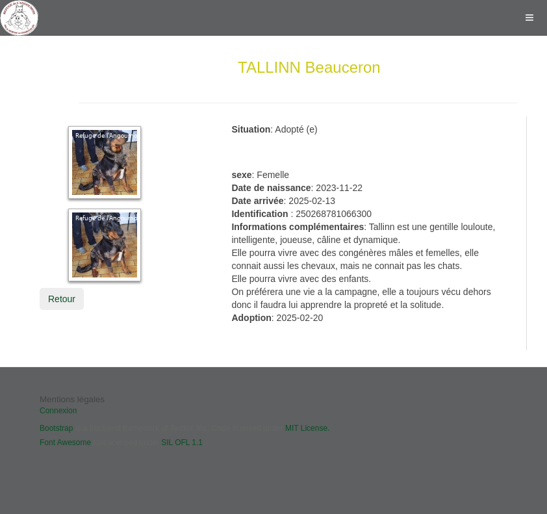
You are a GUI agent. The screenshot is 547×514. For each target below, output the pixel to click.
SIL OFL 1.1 (182, 442)
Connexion (58, 410)
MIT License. (307, 428)
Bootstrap (56, 428)
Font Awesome (65, 442)
